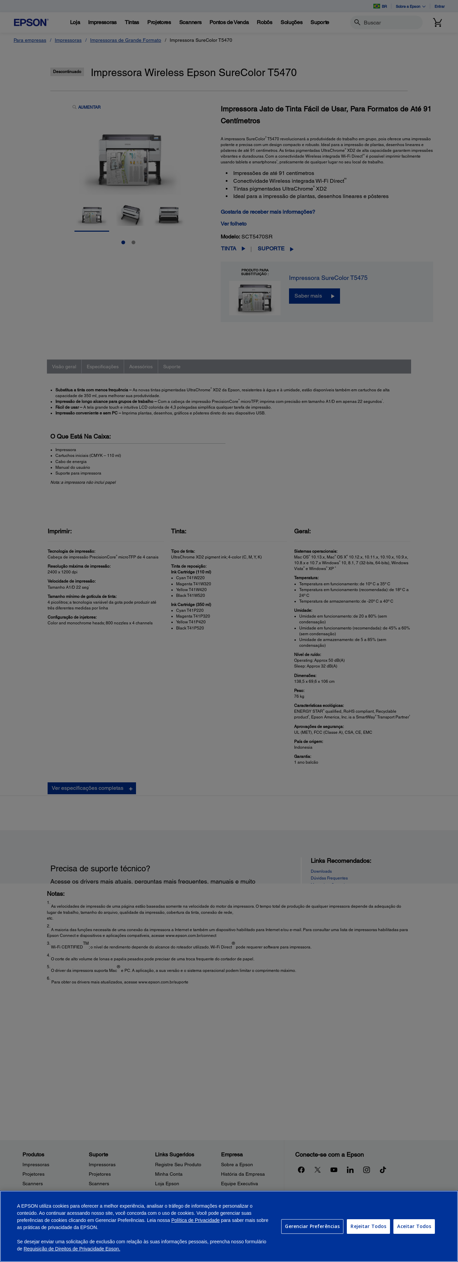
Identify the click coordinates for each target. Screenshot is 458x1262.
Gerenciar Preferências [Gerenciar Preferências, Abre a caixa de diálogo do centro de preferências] (312, 1226)
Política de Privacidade (195, 1220)
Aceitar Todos (414, 1226)
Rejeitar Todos (368, 1226)
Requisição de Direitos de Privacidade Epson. (71, 1248)
